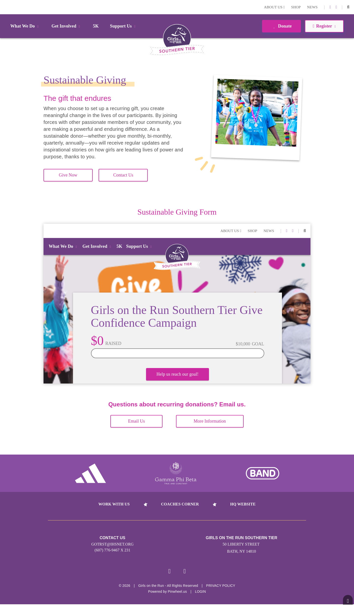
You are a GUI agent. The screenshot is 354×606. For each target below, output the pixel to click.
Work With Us (114, 504)
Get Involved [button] (67, 26)
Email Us (136, 421)
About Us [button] (274, 7)
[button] (348, 7)
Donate (281, 26)
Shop (296, 7)
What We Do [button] (25, 26)
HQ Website (242, 504)
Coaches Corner (180, 504)
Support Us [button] (123, 26)
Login (4, 7)
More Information (210, 421)
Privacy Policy (220, 587)
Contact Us (123, 175)
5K (96, 26)
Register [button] (324, 26)
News (312, 7)
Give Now (68, 175)
